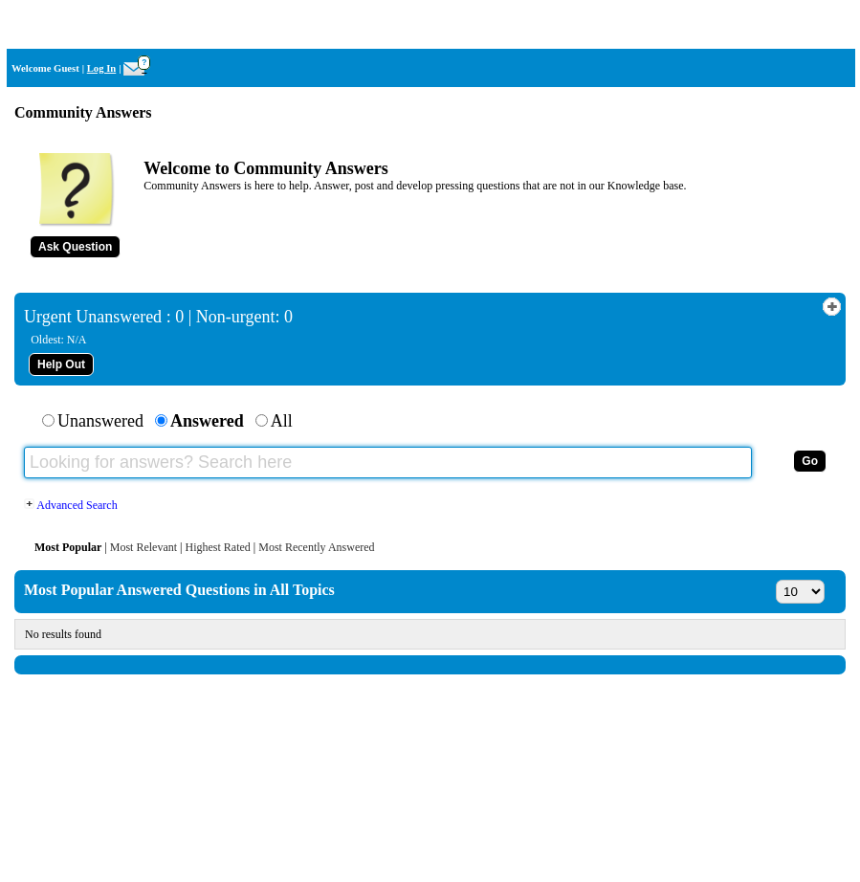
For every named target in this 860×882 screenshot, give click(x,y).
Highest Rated (217, 547)
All (282, 420)
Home (830, 24)
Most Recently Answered (316, 547)
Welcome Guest (45, 68)
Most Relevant (143, 547)
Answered (207, 420)
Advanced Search (71, 505)
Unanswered (100, 420)
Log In (102, 68)
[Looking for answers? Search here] (388, 462)
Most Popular (67, 547)
